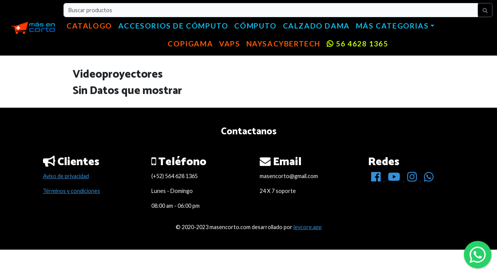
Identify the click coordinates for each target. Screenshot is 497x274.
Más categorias (392, 25)
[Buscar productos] (271, 10)
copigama (190, 43)
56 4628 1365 (357, 43)
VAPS (229, 43)
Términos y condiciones (71, 191)
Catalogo (89, 25)
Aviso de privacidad (66, 176)
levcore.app (308, 227)
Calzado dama (316, 25)
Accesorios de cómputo (173, 25)
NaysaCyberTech (283, 43)
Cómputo (255, 25)
